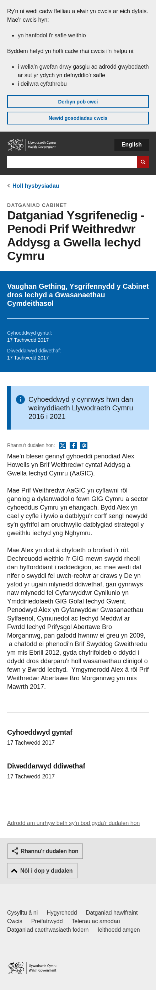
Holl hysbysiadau (35, 186)
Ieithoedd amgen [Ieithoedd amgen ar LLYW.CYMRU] (119, 930)
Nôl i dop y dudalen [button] (46, 871)
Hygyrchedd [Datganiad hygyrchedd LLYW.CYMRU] (62, 913)
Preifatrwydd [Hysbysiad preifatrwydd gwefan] (47, 921)
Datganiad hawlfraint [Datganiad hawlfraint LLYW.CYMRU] (112, 913)
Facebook (73, 446)
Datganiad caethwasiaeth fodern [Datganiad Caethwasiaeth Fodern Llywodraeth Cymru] (48, 930)
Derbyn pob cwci (78, 102)
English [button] (132, 145)
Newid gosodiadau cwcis (78, 118)
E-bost (83, 446)
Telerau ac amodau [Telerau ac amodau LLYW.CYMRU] (96, 921)
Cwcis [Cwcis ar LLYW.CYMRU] (14, 921)
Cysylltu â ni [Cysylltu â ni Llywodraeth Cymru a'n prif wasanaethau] (22, 913)
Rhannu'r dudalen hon (49, 851)
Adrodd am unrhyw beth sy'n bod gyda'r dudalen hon (73, 823)
